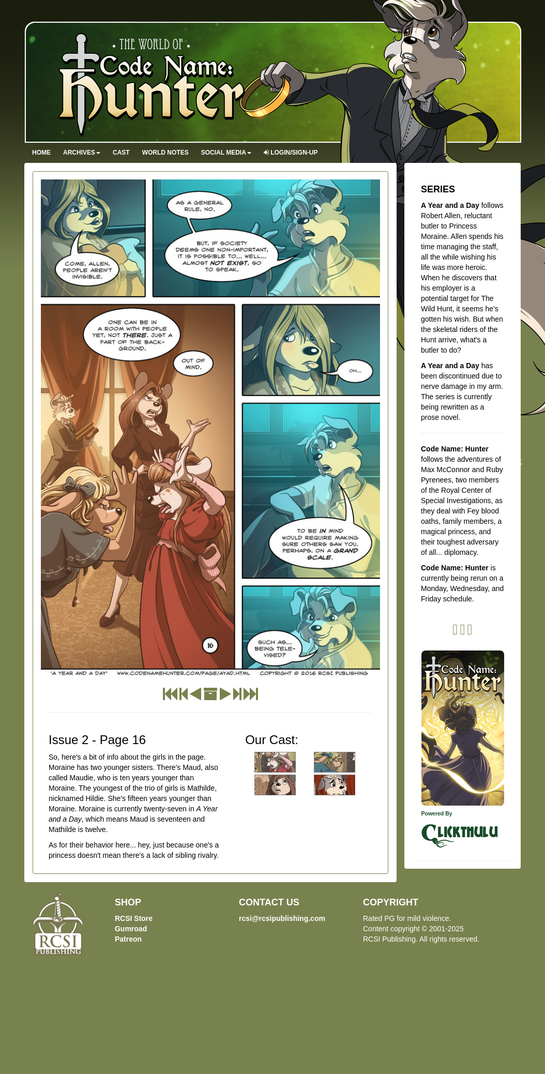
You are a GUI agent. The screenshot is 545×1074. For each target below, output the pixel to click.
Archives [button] (81, 152)
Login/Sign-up (291, 152)
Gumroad (131, 929)
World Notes (165, 152)
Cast (121, 152)
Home (41, 152)
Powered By (436, 813)
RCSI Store (134, 918)
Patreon (128, 939)
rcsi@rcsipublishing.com (282, 918)
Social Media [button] (226, 152)
